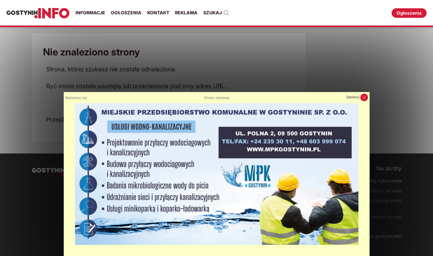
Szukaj (216, 13)
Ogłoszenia (126, 12)
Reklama (186, 12)
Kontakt (158, 12)
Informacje (90, 12)
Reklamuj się (76, 98)
